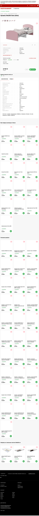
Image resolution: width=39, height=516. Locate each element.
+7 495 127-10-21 (16, 8)
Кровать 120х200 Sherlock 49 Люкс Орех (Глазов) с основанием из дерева (6, 414)
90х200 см (19, 113)
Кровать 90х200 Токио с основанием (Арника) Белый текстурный (18, 323)
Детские (27, 113)
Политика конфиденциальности (6, 505)
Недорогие (23, 113)
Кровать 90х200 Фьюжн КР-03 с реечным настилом (6, 269)
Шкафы (2, 493)
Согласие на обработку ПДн (5, 506)
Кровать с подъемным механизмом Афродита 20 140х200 (19, 377)
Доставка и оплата (3, 486)
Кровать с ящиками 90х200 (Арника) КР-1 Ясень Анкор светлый (7, 323)
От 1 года (31, 113)
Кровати (5, 13)
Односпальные (14, 113)
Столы (2, 497)
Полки (13, 496)
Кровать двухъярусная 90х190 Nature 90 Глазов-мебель (19, 359)
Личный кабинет (20, 486)
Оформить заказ (20, 487)
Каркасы (9, 115)
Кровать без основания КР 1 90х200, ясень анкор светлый (19, 251)
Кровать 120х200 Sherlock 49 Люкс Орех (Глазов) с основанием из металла (19, 414)
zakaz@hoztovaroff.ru (31, 473)
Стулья (2, 498)
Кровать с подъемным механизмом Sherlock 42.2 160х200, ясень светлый (6, 377)
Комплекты (2, 492)
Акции (13, 497)
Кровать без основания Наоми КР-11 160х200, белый (6, 359)
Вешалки (2, 496)
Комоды (13, 492)
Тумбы (13, 493)
